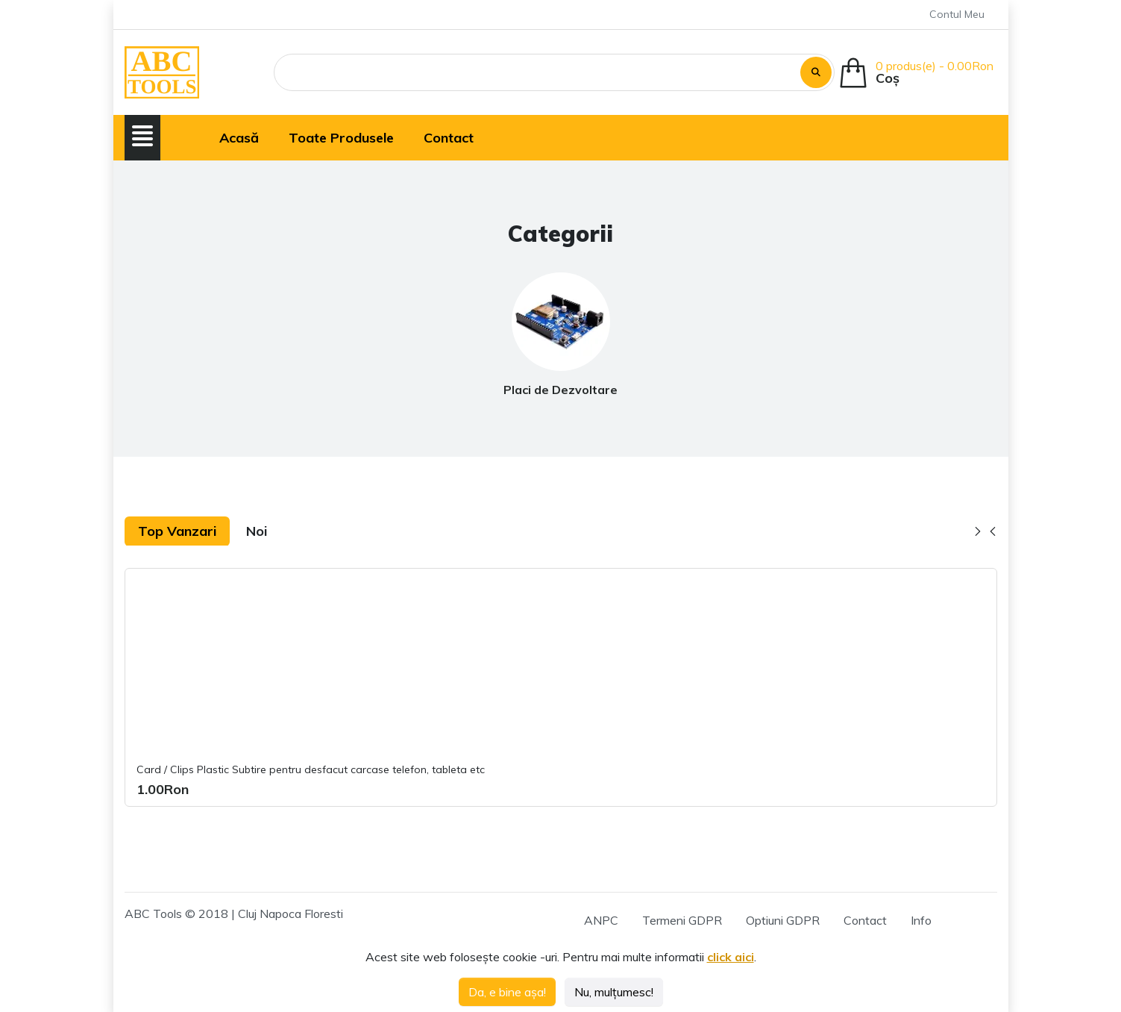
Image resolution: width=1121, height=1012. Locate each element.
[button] (142, 136)
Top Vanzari (177, 531)
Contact (865, 920)
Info (921, 920)
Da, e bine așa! (507, 991)
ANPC (601, 920)
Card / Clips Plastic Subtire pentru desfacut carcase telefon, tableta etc (310, 769)
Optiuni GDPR (783, 920)
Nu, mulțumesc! (613, 991)
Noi (256, 531)
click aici (730, 956)
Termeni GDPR (682, 920)
